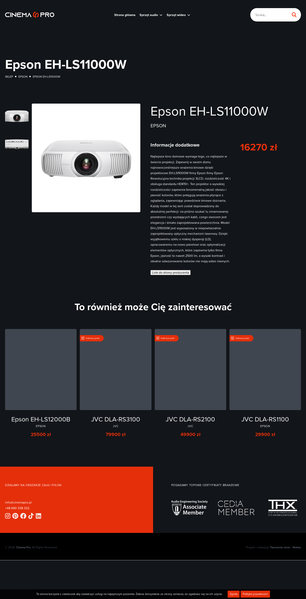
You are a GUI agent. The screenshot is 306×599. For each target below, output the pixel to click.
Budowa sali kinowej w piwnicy (191, 581)
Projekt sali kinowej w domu (114, 581)
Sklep (9, 77)
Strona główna (124, 15)
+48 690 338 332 (17, 508)
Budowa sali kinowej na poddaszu (114, 589)
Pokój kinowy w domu (36, 589)
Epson (23, 77)
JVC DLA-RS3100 (115, 418)
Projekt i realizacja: (273, 547)
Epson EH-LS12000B (40, 418)
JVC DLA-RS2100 (190, 418)
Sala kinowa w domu (191, 589)
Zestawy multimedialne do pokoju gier (37, 581)
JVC (115, 426)
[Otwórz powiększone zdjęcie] (17, 116)
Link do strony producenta (170, 272)
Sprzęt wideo (176, 15)
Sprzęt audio (149, 15)
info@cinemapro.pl (18, 502)
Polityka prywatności (255, 595)
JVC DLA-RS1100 (265, 418)
